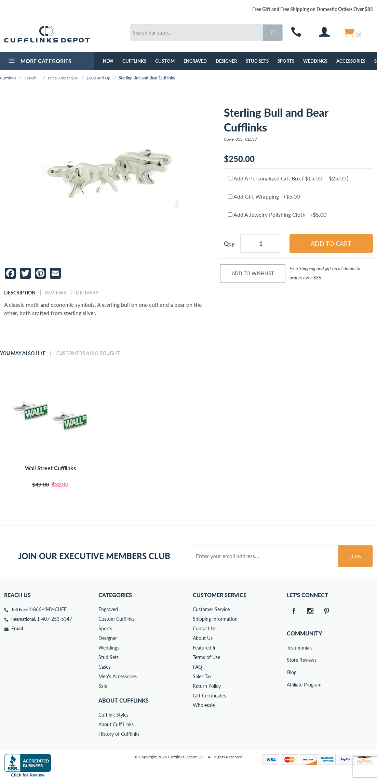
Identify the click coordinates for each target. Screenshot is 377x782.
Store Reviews (291, 660)
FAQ (197, 667)
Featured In (205, 648)
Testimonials (291, 648)
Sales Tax (202, 676)
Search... (32, 77)
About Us (203, 638)
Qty (229, 243)
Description (20, 292)
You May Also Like (22, 353)
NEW (108, 61)
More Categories (39, 61)
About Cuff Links (116, 724)
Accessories (350, 61)
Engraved (195, 61)
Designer (226, 61)
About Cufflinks (123, 700)
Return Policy (207, 686)
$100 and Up (98, 77)
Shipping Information (215, 619)
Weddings (315, 61)
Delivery (87, 292)
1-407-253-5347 (54, 619)
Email (17, 628)
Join (355, 556)
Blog (291, 672)
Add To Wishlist (253, 273)
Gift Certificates (209, 695)
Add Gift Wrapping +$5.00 (264, 196)
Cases (104, 667)
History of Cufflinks (118, 734)
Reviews (55, 292)
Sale (102, 686)
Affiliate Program (291, 685)
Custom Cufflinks (116, 619)
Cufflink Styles (113, 715)
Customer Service (211, 609)
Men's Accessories (117, 676)
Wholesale (204, 705)
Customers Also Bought (88, 353)
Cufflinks (134, 61)
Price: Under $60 (63, 77)
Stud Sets (257, 61)
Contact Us (204, 628)
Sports (286, 61)
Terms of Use (206, 657)
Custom (165, 61)
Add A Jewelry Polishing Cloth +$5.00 (277, 214)
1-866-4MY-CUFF (48, 609)
